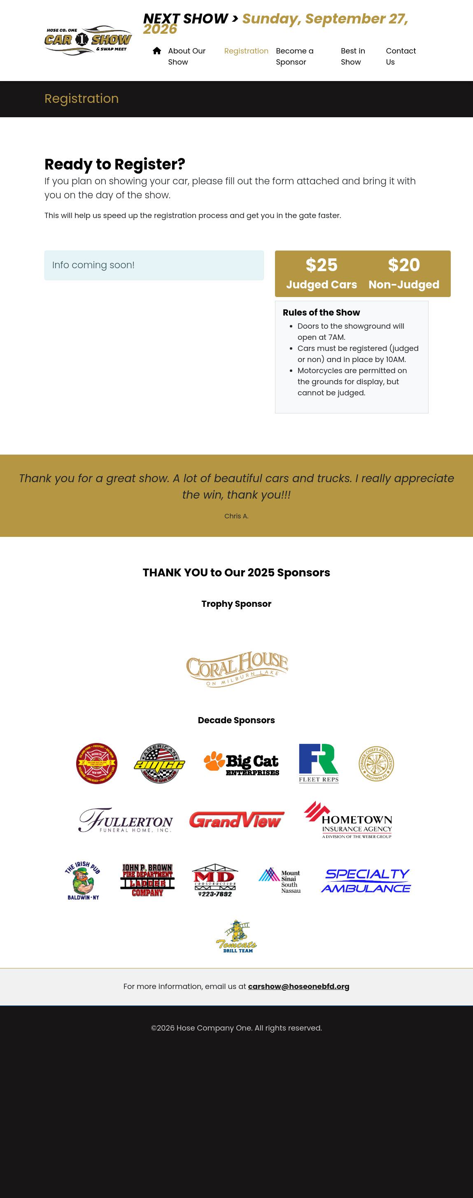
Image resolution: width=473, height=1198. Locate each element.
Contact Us (401, 56)
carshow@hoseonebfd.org (299, 986)
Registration (246, 51)
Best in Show (353, 56)
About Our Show (187, 56)
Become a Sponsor (295, 56)
